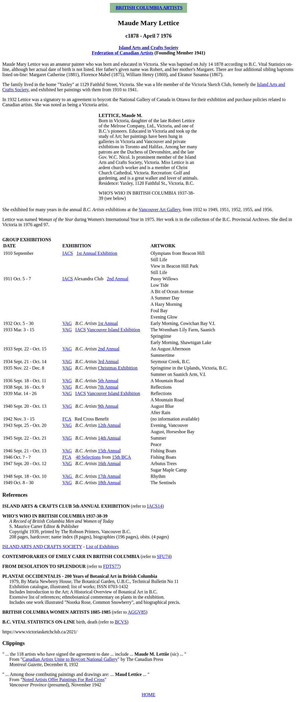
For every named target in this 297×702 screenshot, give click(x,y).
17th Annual (109, 476)
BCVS (121, 621)
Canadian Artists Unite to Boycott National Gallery (69, 659)
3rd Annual (108, 361)
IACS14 (154, 506)
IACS (67, 253)
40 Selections (88, 457)
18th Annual (109, 482)
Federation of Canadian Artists (122, 52)
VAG (67, 323)
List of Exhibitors (102, 546)
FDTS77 (111, 566)
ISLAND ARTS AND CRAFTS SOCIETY (42, 546)
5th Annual (108, 380)
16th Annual (109, 463)
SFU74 (163, 556)
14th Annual (109, 438)
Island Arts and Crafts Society (148, 47)
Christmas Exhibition (117, 367)
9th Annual (108, 406)
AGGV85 (137, 612)
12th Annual (109, 425)
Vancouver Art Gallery (159, 209)
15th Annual (109, 450)
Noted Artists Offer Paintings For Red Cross (63, 679)
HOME (148, 694)
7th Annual (108, 387)
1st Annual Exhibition (96, 253)
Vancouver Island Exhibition (113, 329)
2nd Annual (117, 278)
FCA (66, 418)
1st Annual (108, 323)
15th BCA (121, 457)
